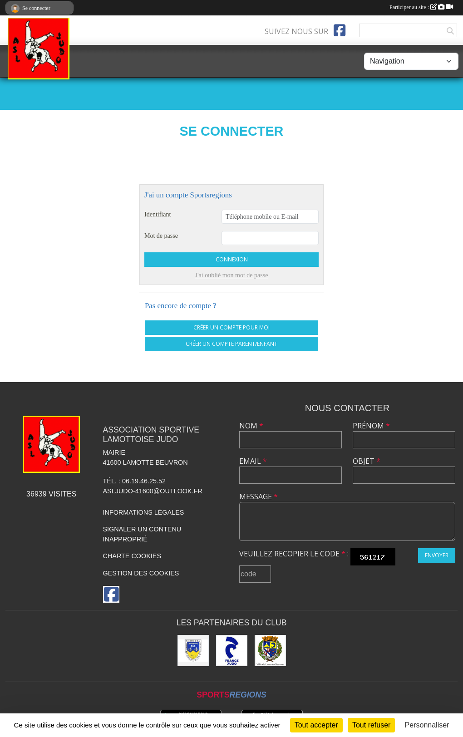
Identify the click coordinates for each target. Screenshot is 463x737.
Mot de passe (161, 235)
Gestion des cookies (141, 573)
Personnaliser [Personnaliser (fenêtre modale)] (427, 725)
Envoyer (436, 555)
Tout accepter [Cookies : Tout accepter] (316, 725)
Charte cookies (132, 556)
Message (258, 496)
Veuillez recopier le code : (294, 554)
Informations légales (143, 512)
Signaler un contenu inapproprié (142, 534)
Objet (366, 461)
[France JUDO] (231, 650)
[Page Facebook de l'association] (339, 30)
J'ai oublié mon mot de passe (231, 275)
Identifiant (157, 214)
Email (253, 461)
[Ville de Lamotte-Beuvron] (270, 650)
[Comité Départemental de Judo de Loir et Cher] (193, 650)
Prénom (371, 426)
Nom (251, 426)
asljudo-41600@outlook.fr (152, 491)
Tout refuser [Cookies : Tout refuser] (371, 725)
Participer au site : (421, 7)
